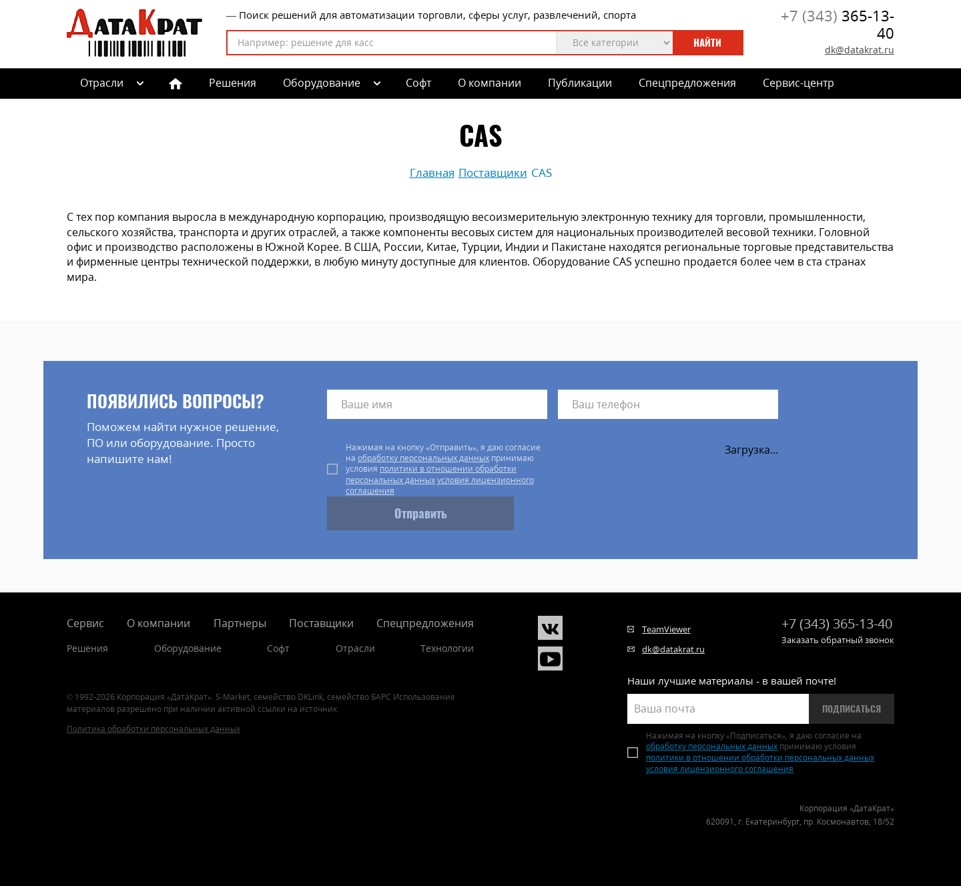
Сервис (85, 623)
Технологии (447, 648)
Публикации (580, 82)
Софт (418, 82)
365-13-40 (837, 24)
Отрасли (355, 648)
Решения (232, 82)
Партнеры (240, 623)
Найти (707, 42)
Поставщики (321, 623)
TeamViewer (666, 629)
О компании (489, 82)
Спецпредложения (687, 82)
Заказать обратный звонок (837, 640)
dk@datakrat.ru (859, 49)
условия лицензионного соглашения (440, 485)
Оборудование (321, 82)
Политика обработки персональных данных (153, 729)
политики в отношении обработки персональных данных (431, 474)
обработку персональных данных (423, 458)
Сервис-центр (798, 82)
